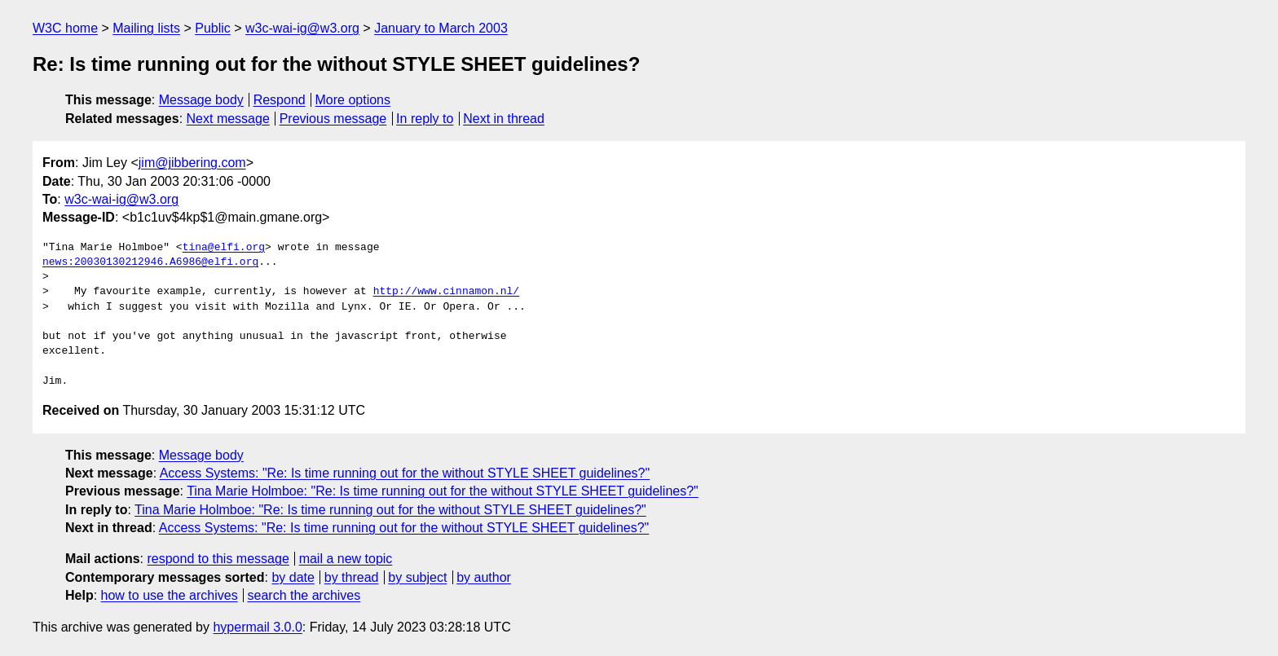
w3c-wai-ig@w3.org (302, 28)
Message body (201, 100)
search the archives (304, 595)
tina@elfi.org (224, 247)
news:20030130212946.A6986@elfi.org (150, 262)
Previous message (333, 118)
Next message (228, 118)
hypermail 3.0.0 (257, 627)
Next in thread (503, 118)
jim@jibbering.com (192, 163)
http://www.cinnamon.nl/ (446, 291)
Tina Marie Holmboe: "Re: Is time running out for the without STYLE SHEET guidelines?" (442, 491)
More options (353, 100)
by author (483, 577)
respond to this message (218, 559)
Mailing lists (146, 28)
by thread (351, 577)
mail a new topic (346, 559)
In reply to (424, 118)
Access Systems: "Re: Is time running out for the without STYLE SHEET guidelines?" (405, 473)
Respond (279, 100)
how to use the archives (169, 595)
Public (213, 28)
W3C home (65, 28)
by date (292, 577)
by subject (417, 577)
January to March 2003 (441, 28)
